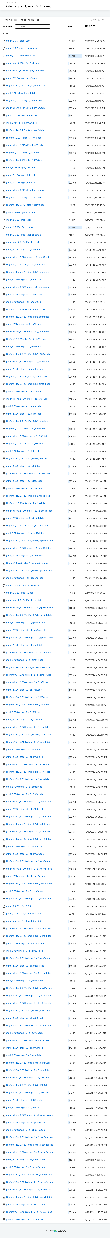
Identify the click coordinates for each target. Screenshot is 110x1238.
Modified (92, 26)
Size (70, 26)
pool (23, 6)
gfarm (46, 6)
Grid (101, 20)
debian (13, 6)
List (93, 20)
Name (9, 26)
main (31, 6)
